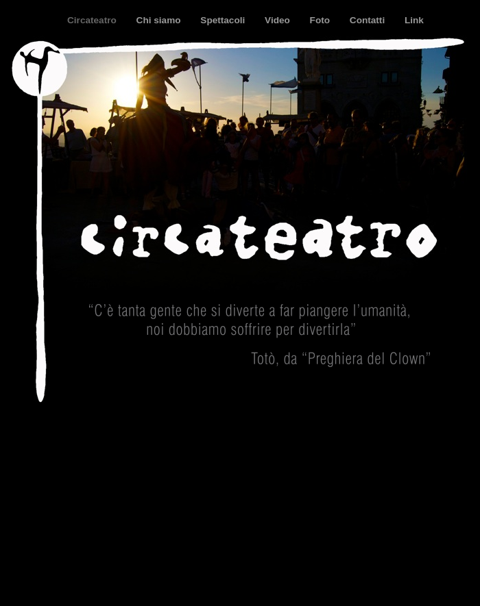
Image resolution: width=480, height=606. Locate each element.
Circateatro (93, 20)
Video (279, 20)
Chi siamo (160, 20)
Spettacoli (224, 20)
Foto (321, 20)
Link (414, 20)
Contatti (368, 20)
